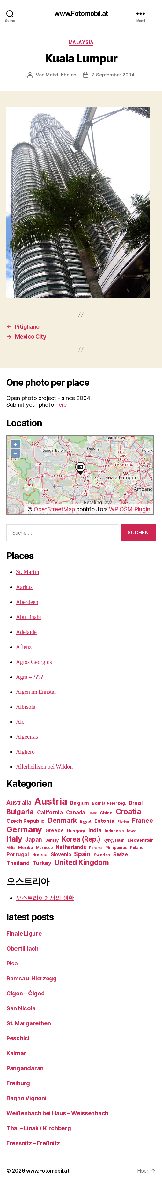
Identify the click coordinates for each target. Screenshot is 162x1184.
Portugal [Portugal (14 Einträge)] (17, 854)
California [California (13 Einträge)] (50, 812)
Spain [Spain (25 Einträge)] (82, 854)
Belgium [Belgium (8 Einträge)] (79, 803)
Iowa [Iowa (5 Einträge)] (131, 831)
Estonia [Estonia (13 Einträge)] (104, 821)
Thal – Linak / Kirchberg (38, 1128)
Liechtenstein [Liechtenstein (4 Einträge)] (141, 840)
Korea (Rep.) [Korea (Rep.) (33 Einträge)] (81, 839)
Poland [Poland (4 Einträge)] (136, 847)
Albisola (25, 707)
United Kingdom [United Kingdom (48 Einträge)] (82, 862)
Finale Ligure (24, 933)
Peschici (18, 1038)
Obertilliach (22, 948)
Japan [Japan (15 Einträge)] (33, 839)
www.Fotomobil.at (81, 13)
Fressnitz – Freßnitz (33, 1143)
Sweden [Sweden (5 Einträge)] (102, 854)
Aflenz (24, 647)
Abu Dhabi (28, 617)
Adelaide (26, 632)
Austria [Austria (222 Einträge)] (50, 801)
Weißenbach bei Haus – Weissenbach (57, 1113)
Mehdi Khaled (61, 75)
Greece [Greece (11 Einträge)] (54, 831)
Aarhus (24, 587)
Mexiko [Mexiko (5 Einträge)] (25, 847)
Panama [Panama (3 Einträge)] (95, 848)
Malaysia (81, 42)
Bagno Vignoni (26, 1098)
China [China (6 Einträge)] (106, 812)
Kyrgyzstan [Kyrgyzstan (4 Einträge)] (113, 840)
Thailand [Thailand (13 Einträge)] (18, 863)
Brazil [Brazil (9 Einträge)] (135, 803)
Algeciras (27, 737)
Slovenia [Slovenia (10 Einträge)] (61, 854)
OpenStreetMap (54, 509)
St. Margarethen (28, 1023)
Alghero (25, 752)
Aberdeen (27, 602)
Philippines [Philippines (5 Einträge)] (116, 847)
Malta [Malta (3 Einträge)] (10, 848)
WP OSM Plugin (129, 509)
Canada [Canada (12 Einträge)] (75, 812)
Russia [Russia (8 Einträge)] (40, 854)
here (61, 404)
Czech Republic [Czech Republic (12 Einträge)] (25, 821)
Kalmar (16, 1053)
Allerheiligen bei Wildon (44, 767)
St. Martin (27, 572)
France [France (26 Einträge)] (142, 820)
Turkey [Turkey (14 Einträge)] (42, 863)
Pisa (12, 963)
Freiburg (18, 1083)
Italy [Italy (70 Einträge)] (14, 838)
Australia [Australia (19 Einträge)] (19, 802)
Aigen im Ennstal (36, 692)
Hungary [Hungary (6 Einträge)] (76, 830)
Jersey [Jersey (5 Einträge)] (52, 840)
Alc (20, 722)
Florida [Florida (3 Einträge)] (123, 822)
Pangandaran (25, 1068)
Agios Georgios (34, 662)
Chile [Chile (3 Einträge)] (92, 813)
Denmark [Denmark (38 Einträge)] (62, 820)
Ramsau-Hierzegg (31, 978)
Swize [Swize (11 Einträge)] (120, 854)
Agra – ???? (29, 677)
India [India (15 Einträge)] (95, 830)
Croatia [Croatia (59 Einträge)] (128, 811)
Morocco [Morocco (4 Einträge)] (44, 847)
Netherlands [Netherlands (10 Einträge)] (71, 847)
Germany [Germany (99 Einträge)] (24, 829)
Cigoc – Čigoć (25, 993)
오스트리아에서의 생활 (45, 897)
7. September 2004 (113, 75)
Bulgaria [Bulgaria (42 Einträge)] (20, 811)
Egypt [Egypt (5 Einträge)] (86, 821)
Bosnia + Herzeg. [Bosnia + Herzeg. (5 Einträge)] (109, 803)
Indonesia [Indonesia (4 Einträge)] (114, 831)
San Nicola (20, 1008)
